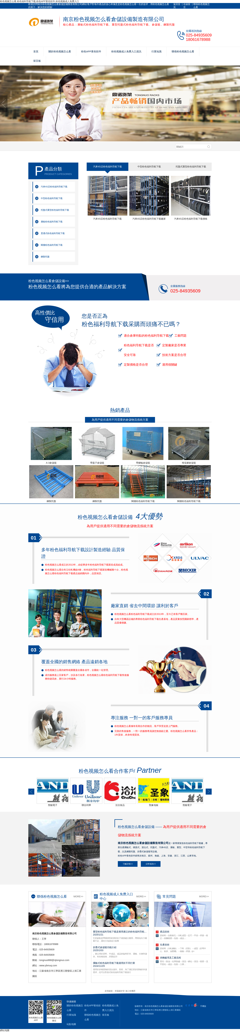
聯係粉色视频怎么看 (201, 6)
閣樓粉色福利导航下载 (51, 245)
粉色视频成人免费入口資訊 (126, 51)
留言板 (37, 60)
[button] (31, 792)
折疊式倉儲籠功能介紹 (120, 949)
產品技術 (164, 931)
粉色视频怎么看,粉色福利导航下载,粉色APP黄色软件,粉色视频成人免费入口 (39, 1)
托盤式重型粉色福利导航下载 (55, 210)
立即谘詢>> (151, 864)
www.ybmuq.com (48, 965)
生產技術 (164, 944)
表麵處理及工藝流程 (170, 957)
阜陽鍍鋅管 (120, 991)
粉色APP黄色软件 (91, 51)
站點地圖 (71, 1024)
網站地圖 (4, 1030)
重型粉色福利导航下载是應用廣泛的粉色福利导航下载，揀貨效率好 (120, 933)
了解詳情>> (127, 864)
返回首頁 (176, 6)
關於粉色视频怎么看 (59, 51)
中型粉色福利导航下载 (51, 198)
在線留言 (186, 6)
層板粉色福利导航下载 (51, 221)
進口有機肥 (130, 991)
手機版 (203, 1006)
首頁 (35, 51)
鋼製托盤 (45, 256)
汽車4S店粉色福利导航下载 (54, 186)
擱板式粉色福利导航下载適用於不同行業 (120, 964)
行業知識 (157, 51)
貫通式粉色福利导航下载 (53, 233)
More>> (78, 896)
